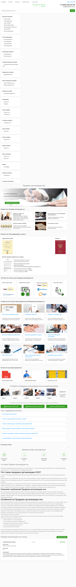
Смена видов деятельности (10, 27)
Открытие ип (7, 114)
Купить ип (6, 158)
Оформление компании (8, 72)
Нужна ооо (6, 148)
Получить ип (7, 139)
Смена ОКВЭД (7, 23)
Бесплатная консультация (11, 406)
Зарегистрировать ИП (9, 85)
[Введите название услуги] (35, 10)
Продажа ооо (7, 175)
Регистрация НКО (8, 45)
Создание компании (7, 120)
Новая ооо (6, 101)
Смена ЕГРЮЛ (7, 29)
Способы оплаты (25, 1)
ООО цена (6, 131)
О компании (3, 1)
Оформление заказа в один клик (33, 406)
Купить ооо (6, 156)
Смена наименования (9, 25)
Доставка (17, 1)
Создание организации (8, 181)
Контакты (10, 1)
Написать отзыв (62, 537)
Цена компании (6, 128)
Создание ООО (7, 122)
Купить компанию (6, 154)
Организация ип (7, 54)
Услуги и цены (35, 1)
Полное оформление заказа (57, 406)
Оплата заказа (71, 1)
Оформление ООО (8, 74)
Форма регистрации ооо (9, 93)
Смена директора (8, 21)
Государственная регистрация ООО (10, 65)
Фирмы (4, 164)
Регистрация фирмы (7, 37)
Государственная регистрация (9, 62)
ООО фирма (6, 166)
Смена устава (7, 18)
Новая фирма (5, 99)
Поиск (72, 10)
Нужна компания (6, 145)
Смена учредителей (8, 31)
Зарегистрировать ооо (9, 83)
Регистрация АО (7, 43)
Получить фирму (6, 137)
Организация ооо (8, 56)
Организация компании (8, 51)
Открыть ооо (7, 112)
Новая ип (6, 103)
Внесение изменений (7, 16)
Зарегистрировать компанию (9, 80)
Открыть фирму (6, 110)
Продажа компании (7, 172)
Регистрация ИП (7, 41)
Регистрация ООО (8, 39)
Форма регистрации (7, 91)
